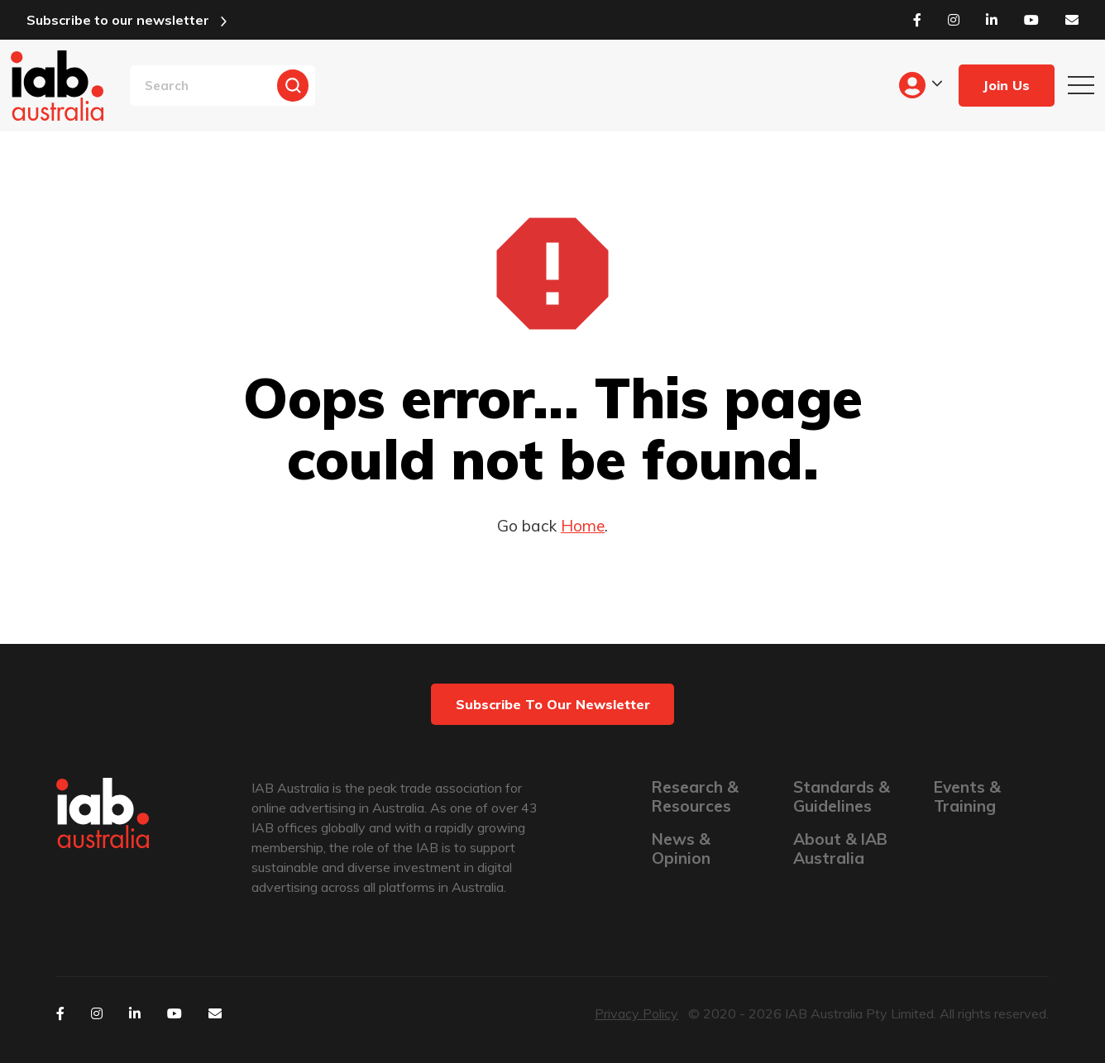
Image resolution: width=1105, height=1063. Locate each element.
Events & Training (967, 797)
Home (583, 526)
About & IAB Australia (840, 849)
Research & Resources (695, 797)
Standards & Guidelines (841, 797)
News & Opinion (681, 849)
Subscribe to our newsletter (117, 20)
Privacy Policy (636, 1013)
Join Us (1006, 85)
